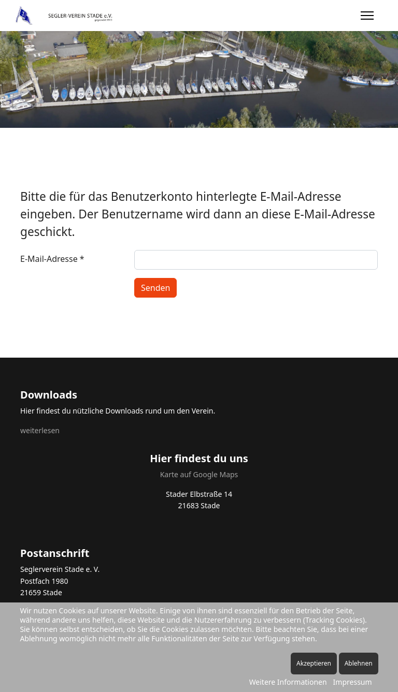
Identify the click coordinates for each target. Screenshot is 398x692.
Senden (155, 287)
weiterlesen (40, 430)
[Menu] (367, 15)
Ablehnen (359, 663)
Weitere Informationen (288, 682)
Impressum (352, 682)
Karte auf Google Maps (199, 474)
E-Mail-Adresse (52, 258)
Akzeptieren (313, 663)
